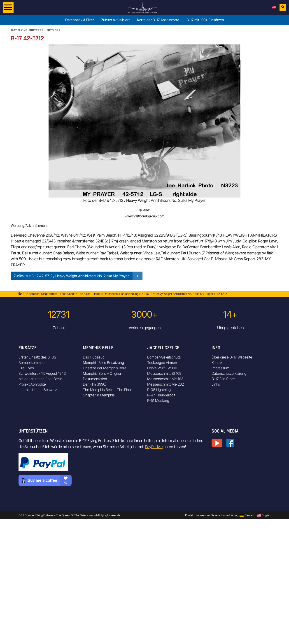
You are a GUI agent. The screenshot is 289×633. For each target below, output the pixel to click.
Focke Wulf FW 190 (162, 368)
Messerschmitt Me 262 (165, 384)
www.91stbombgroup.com (144, 216)
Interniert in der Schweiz (38, 389)
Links (216, 384)
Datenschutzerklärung (229, 373)
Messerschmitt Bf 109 (164, 373)
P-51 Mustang (158, 400)
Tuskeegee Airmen (162, 362)
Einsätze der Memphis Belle (104, 368)
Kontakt (218, 362)
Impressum (220, 368)
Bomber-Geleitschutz (164, 357)
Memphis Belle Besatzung (103, 362)
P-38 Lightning (159, 389)
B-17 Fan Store (223, 379)
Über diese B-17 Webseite (232, 357)
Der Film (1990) (94, 384)
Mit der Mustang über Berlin (40, 379)
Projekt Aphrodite (32, 384)
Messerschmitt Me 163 (165, 379)
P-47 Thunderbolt (161, 395)
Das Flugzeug (94, 357)
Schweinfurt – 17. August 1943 (42, 373)
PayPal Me (154, 446)
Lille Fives (26, 368)
